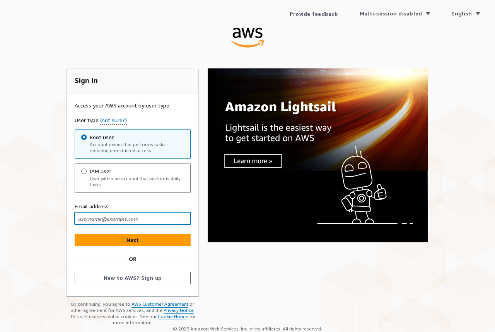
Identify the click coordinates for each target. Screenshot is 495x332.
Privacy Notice (179, 310)
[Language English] (465, 13)
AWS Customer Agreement (159, 304)
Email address (92, 206)
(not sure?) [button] (113, 120)
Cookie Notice (173, 316)
